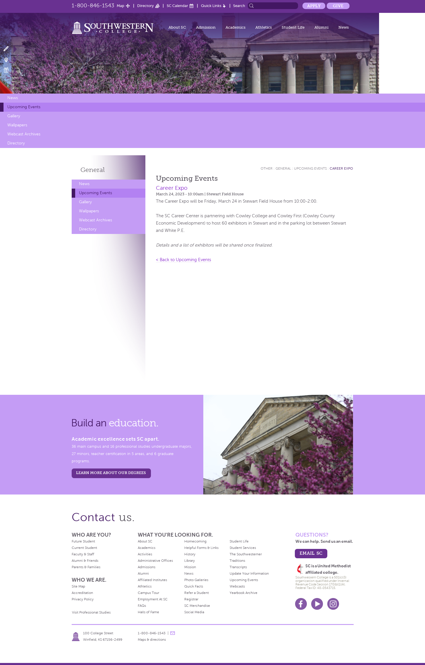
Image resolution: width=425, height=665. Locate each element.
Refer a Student (196, 593)
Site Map (78, 586)
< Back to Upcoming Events (183, 259)
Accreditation (82, 593)
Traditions (237, 561)
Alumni (321, 27)
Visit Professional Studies (91, 612)
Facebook (301, 604)
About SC (177, 27)
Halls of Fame (148, 612)
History (189, 554)
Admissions (146, 567)
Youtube (317, 604)
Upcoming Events (23, 107)
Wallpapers (17, 125)
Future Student (83, 541)
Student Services (243, 548)
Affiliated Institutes (152, 580)
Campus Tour (148, 593)
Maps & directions (152, 640)
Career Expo (341, 168)
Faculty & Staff (83, 554)
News (343, 27)
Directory (145, 6)
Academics (235, 27)
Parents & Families (86, 567)
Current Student (84, 548)
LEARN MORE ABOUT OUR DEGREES (111, 473)
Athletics (263, 27)
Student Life (293, 27)
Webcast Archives (23, 134)
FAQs (142, 606)
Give (338, 6)
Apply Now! (9, 49)
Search (239, 6)
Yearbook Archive (243, 593)
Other (267, 168)
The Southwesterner (246, 554)
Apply (314, 6)
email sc (311, 553)
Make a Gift (9, 70)
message (172, 633)
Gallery (13, 116)
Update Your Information (249, 573)
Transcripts (238, 567)
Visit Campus (9, 59)
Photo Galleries (196, 580)
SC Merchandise (197, 606)
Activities (145, 554)
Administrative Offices (155, 561)
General (92, 169)
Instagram (333, 604)
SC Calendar (177, 6)
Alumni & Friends (85, 561)
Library (189, 561)
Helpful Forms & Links (201, 548)
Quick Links (211, 6)
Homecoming (195, 541)
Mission (190, 567)
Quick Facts (193, 586)
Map (120, 6)
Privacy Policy (83, 599)
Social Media (194, 612)
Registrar (191, 599)
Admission (206, 27)
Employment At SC (153, 599)
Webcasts (237, 586)
